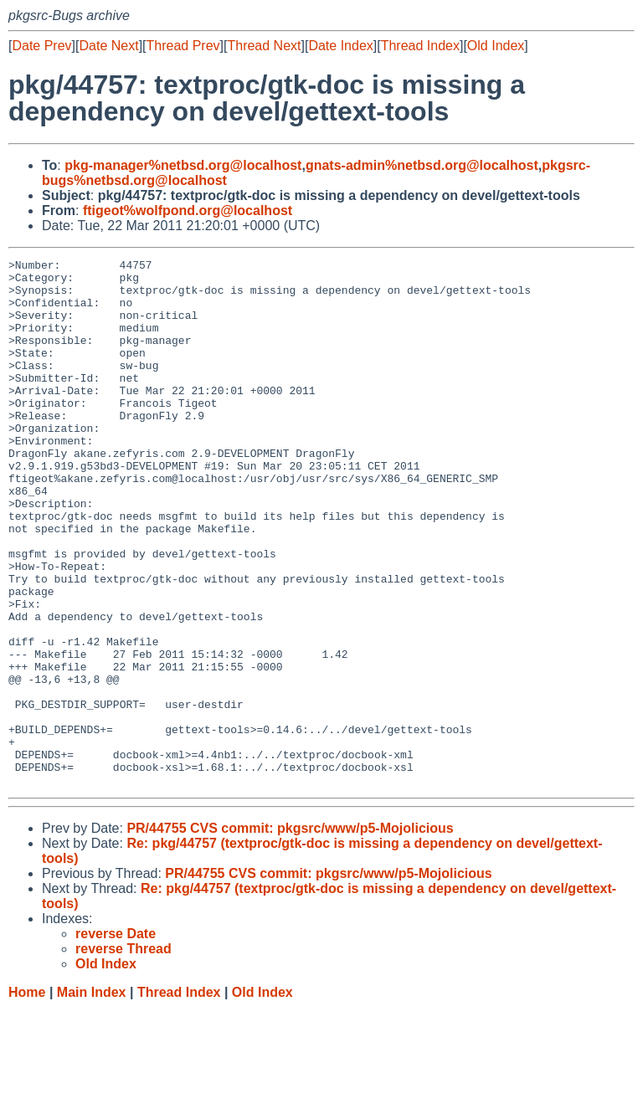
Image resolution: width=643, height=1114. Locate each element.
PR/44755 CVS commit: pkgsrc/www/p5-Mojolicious (289, 934)
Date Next (108, 46)
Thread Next (264, 46)
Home (26, 1098)
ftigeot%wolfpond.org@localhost (187, 210)
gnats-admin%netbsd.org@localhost (422, 165)
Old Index (495, 46)
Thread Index (420, 46)
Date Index (340, 46)
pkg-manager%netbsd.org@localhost (182, 165)
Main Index (91, 1098)
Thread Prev (183, 46)
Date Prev (41, 46)
